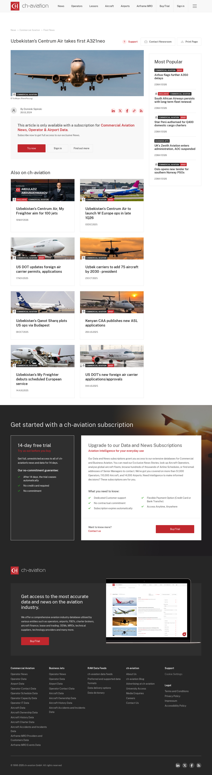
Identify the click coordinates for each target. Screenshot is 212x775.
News (61, 6)
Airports (125, 6)
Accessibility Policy (175, 705)
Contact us (94, 531)
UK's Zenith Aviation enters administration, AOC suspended (174, 147)
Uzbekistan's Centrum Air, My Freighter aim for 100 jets (40, 211)
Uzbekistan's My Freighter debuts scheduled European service (39, 379)
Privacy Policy (172, 696)
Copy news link (134, 110)
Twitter (184, 765)
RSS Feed (141, 110)
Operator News (19, 674)
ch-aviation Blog (135, 679)
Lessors (93, 6)
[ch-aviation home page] (30, 6)
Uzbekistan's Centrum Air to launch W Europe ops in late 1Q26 (108, 213)
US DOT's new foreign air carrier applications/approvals (111, 377)
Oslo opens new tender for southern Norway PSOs (171, 171)
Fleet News (49, 30)
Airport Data (17, 683)
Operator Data (19, 679)
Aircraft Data (18, 707)
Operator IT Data (20, 703)
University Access (136, 688)
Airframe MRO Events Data (26, 745)
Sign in (180, 6)
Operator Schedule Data (24, 693)
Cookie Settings (173, 674)
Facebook (127, 110)
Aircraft (109, 6)
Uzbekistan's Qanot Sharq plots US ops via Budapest (41, 323)
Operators (76, 6)
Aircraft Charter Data (22, 722)
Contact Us (132, 703)
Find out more (81, 148)
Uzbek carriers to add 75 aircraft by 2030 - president (111, 269)
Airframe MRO (145, 6)
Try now (31, 148)
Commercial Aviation (30, 30)
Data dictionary (96, 692)
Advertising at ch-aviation (140, 683)
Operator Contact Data (23, 688)
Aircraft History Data (22, 717)
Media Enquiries (135, 693)
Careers (130, 698)
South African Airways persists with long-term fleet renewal (174, 100)
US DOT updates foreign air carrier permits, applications (39, 269)
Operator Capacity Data (24, 698)
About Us (131, 674)
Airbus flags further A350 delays (171, 76)
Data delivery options (99, 688)
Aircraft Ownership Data (24, 712)
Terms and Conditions (177, 691)
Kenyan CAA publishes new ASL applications (111, 323)
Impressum (171, 700)
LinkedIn (113, 110)
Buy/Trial (165, 6)
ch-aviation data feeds (100, 674)
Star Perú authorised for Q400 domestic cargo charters (174, 123)
